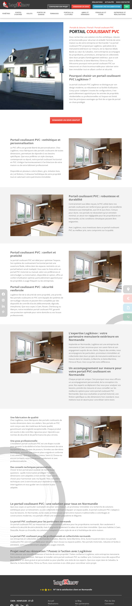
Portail (90, 27)
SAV (126, 7)
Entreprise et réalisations (120, 13)
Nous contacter (123, 2)
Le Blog (78, 604)
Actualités (109, 2)
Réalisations (97, 2)
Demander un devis (81, 7)
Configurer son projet (58, 7)
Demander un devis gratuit (66, 120)
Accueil (51, 604)
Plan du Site (110, 604)
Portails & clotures (78, 27)
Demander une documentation (107, 7)
